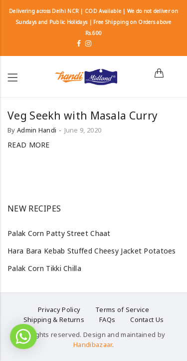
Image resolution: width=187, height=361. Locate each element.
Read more (28, 145)
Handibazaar (92, 344)
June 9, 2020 (83, 130)
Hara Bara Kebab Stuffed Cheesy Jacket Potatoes (91, 251)
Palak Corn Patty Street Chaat (59, 233)
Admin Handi (36, 130)
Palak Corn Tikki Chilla (44, 268)
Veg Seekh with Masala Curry (82, 115)
